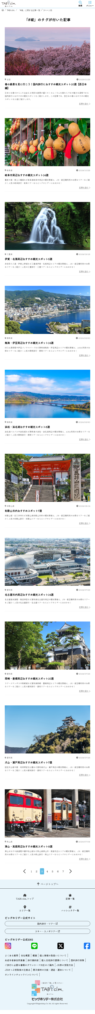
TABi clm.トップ (25, 898)
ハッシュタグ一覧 (70, 910)
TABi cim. (11, 10)
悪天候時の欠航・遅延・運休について (52, 969)
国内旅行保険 (77, 960)
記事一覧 (70, 898)
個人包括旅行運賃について (54, 960)
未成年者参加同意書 (15, 960)
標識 (34, 955)
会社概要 (25, 955)
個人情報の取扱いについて (53, 955)
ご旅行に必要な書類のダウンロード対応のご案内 (29, 965)
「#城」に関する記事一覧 (29, 10)
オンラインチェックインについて (21, 974)
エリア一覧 (24, 910)
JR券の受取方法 (64, 965)
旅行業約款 (33, 960)
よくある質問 (11, 955)
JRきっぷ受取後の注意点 (17, 969)
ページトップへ (49, 884)
